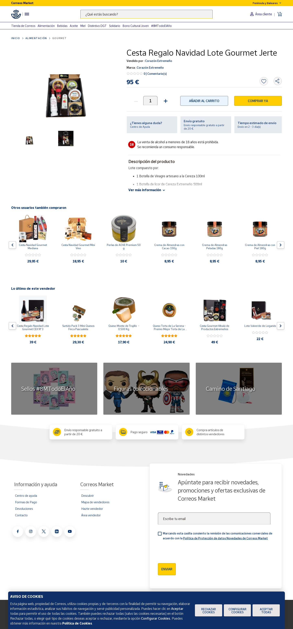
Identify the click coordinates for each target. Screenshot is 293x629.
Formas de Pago (26, 502)
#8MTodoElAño (161, 26)
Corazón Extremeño (158, 61)
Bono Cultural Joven (136, 26)
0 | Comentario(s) (155, 73)
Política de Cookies (77, 623)
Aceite (74, 26)
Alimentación (46, 26)
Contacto (21, 515)
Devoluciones (24, 508)
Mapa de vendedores (95, 502)
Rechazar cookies (208, 610)
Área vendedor (91, 515)
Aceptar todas (266, 610)
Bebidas (62, 26)
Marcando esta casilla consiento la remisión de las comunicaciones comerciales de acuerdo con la (217, 536)
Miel (82, 26)
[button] (165, 100)
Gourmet (59, 38)
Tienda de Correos (23, 26)
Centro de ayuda (26, 495)
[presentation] (189, 550)
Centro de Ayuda (140, 126)
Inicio (15, 38)
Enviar (166, 569)
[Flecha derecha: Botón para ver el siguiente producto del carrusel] (280, 245)
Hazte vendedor (92, 508)
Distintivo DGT (97, 26)
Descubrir (87, 495)
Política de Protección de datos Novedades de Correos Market (225, 538)
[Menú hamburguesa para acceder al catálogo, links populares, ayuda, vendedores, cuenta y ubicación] (26, 14)
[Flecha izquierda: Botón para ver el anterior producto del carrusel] (12, 245)
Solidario (114, 26)
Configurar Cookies (237, 610)
